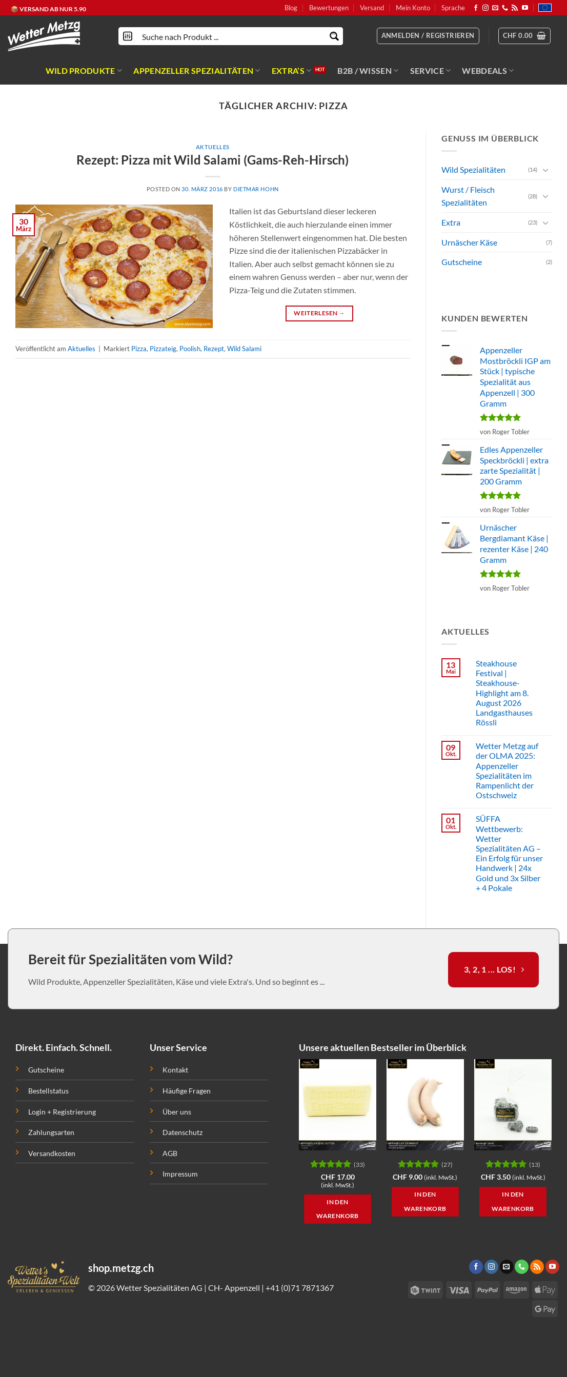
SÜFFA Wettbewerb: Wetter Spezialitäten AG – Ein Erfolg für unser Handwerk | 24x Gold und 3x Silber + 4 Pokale (508, 853)
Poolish (189, 349)
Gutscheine (461, 262)
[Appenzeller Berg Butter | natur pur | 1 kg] (337, 1104)
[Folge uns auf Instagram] (485, 8)
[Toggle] (545, 170)
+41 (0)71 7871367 (300, 1287)
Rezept (214, 349)
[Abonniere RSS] (515, 8)
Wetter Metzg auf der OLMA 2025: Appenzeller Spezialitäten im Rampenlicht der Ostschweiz (506, 770)
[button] (524, 36)
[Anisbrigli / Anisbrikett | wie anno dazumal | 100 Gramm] (513, 1104)
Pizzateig (163, 349)
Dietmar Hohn (256, 189)
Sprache (453, 8)
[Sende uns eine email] (495, 8)
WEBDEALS (488, 70)
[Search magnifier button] (334, 36)
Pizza (139, 349)
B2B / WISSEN (367, 70)
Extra (450, 222)
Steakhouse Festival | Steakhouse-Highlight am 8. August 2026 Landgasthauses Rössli (503, 692)
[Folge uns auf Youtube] (525, 8)
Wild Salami (244, 349)
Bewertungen (329, 8)
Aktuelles (213, 147)
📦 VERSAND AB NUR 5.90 (48, 9)
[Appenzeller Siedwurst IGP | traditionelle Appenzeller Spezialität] (425, 1104)
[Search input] (231, 36)
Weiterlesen (319, 313)
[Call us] (505, 8)
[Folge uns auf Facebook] (476, 8)
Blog (291, 8)
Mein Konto (413, 8)
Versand (372, 8)
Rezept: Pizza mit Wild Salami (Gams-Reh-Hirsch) (212, 159)
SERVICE (430, 70)
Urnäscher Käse (469, 242)
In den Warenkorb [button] (337, 1209)
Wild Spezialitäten (473, 169)
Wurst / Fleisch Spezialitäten (468, 195)
